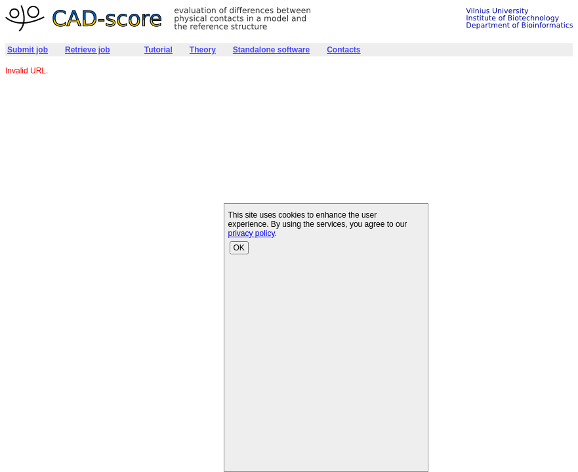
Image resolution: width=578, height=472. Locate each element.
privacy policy (251, 233)
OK (239, 247)
